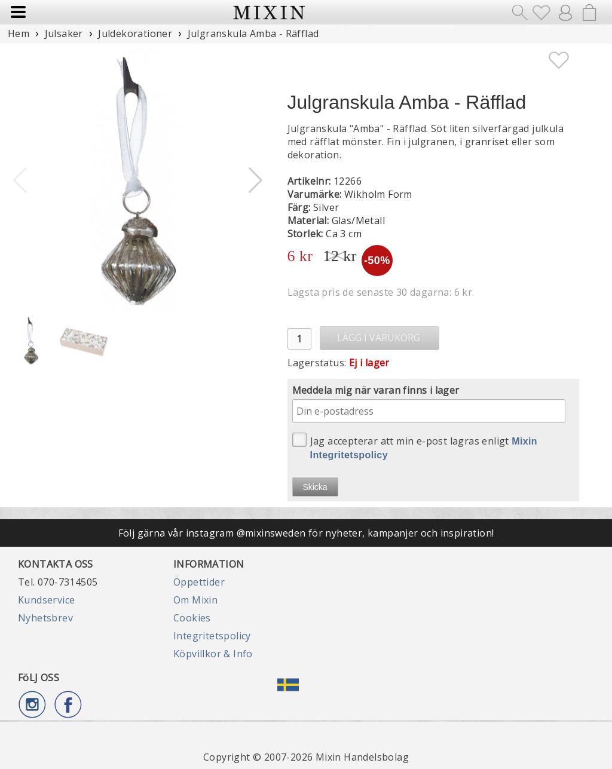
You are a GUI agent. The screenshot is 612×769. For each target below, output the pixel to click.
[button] (255, 180)
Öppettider (199, 582)
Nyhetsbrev (45, 617)
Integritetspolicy (212, 635)
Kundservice (46, 599)
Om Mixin (195, 599)
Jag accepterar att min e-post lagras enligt (415, 446)
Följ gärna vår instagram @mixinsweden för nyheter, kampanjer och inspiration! (306, 533)
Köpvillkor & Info (213, 653)
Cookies (192, 617)
